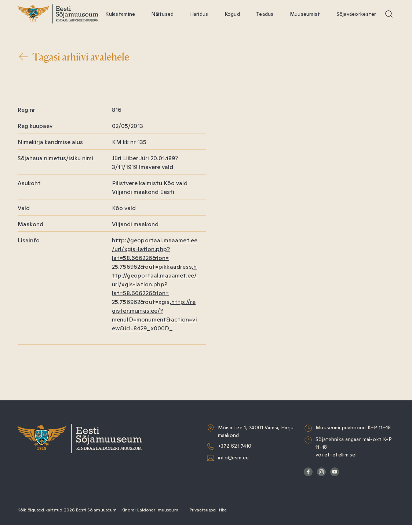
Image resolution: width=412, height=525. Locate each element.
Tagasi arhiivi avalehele (73, 57)
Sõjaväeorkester (356, 14)
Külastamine (120, 14)
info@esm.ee (233, 457)
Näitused (162, 14)
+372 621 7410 (235, 446)
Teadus (265, 14)
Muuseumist (305, 14)
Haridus (199, 14)
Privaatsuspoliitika (208, 510)
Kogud (232, 14)
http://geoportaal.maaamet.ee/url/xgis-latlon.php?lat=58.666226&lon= (154, 249)
